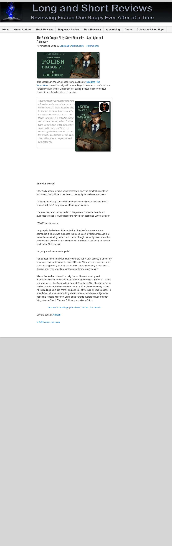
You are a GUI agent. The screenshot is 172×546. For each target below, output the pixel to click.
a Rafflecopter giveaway (48, 322)
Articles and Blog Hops (150, 29)
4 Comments (92, 46)
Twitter (85, 307)
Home (5, 29)
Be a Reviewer (92, 29)
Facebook (75, 307)
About (128, 29)
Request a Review (68, 29)
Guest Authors (22, 29)
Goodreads (95, 307)
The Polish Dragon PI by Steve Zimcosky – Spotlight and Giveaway (70, 39)
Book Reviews (44, 29)
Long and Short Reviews (86, 12)
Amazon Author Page (58, 307)
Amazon (56, 314)
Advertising (113, 29)
